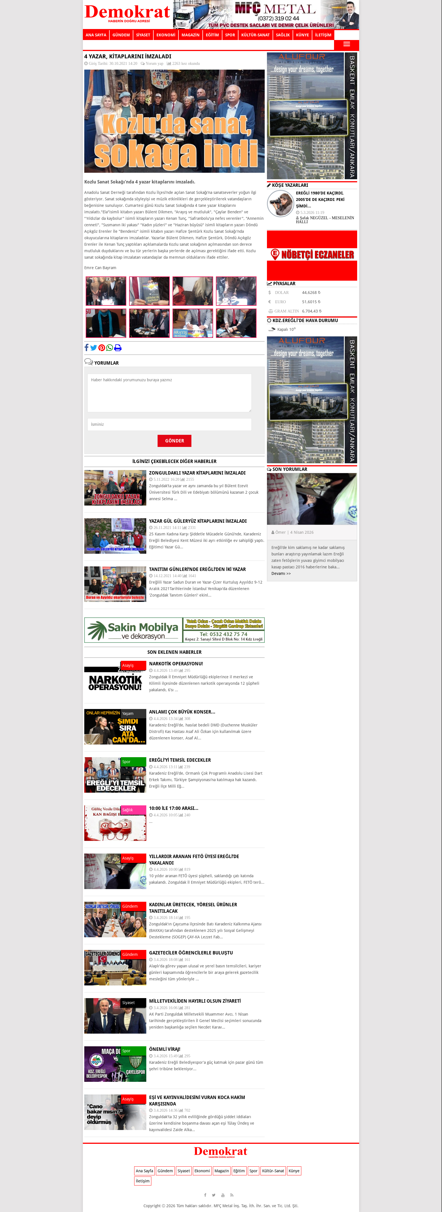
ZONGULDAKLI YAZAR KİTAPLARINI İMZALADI (197, 473)
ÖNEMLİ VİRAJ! (164, 1049)
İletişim (143, 1181)
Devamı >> (281, 573)
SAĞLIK (283, 35)
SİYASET (143, 35)
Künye (294, 1171)
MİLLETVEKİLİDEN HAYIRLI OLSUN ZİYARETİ (195, 1001)
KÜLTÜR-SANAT (255, 35)
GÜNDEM (121, 35)
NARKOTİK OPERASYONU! (176, 663)
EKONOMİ (165, 35)
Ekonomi (202, 1171)
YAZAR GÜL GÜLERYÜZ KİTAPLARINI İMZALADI (198, 521)
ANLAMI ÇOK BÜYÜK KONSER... (182, 712)
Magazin (222, 1171)
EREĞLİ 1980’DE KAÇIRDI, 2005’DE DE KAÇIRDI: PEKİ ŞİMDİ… (320, 199)
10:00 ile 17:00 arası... (173, 808)
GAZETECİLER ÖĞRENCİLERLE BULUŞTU (191, 953)
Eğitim (239, 1171)
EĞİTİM (212, 35)
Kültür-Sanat (273, 1171)
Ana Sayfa (144, 1171)
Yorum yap (154, 63)
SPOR (230, 35)
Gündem (165, 1171)
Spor (253, 1171)
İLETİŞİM (323, 35)
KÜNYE (302, 35)
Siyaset (184, 1171)
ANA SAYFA (96, 35)
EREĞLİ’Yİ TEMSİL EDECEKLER (180, 760)
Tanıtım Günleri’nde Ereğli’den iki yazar (197, 569)
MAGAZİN (191, 35)
